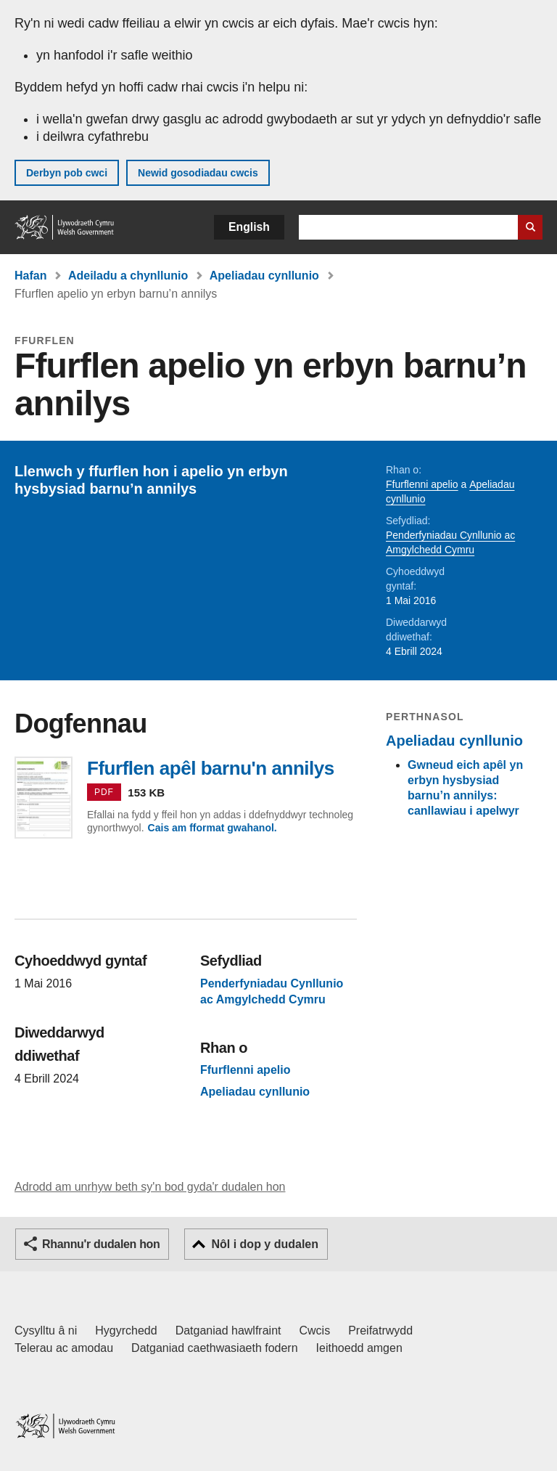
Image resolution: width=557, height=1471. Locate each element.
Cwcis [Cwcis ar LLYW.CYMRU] (315, 1330)
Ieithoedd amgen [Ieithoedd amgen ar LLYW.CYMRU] (359, 1348)
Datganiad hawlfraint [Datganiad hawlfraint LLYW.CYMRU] (228, 1330)
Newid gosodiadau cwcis (198, 173)
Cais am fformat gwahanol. (212, 828)
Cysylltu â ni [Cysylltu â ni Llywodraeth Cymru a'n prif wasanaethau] (46, 1330)
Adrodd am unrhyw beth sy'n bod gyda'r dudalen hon (150, 1187)
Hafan (30, 275)
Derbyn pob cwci (66, 173)
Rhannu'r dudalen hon (101, 1244)
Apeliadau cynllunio (264, 275)
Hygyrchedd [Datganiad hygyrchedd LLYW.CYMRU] (126, 1330)
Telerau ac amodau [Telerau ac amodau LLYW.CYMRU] (64, 1348)
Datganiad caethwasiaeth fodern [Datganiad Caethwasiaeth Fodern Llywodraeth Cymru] (214, 1348)
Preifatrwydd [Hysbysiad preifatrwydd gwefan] (380, 1330)
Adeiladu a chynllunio (128, 275)
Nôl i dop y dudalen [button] (264, 1244)
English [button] (249, 227)
